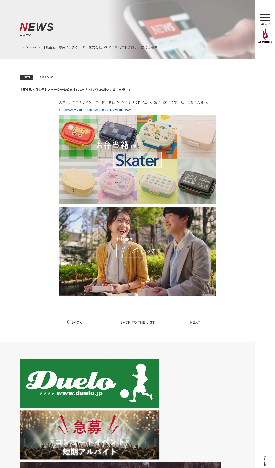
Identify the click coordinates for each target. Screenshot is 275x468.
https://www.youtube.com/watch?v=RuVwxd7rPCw (97, 109)
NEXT (196, 325)
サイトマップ (84, 457)
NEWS (37, 47)
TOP (23, 47)
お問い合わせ (121, 457)
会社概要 (66, 457)
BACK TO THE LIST (137, 325)
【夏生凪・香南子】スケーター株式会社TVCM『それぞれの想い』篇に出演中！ (136, 88)
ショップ (103, 457)
